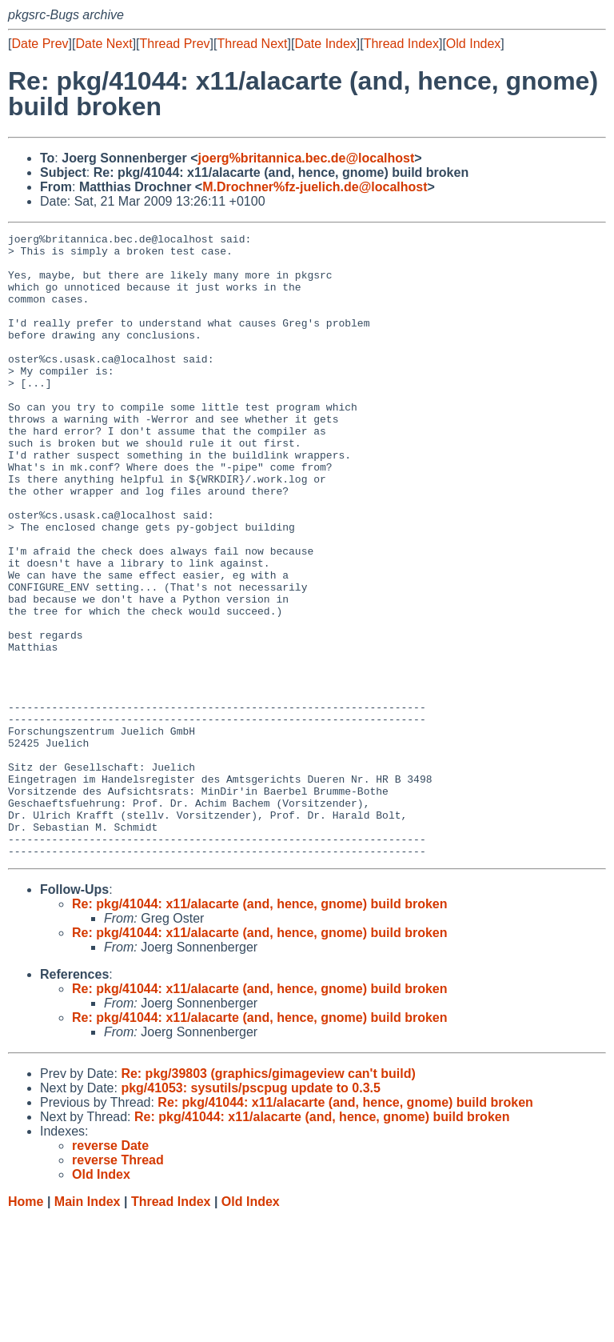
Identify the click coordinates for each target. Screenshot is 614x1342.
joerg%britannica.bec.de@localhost (306, 158)
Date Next (103, 43)
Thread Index (401, 43)
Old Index (473, 43)
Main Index (87, 1326)
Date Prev (39, 43)
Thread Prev (175, 43)
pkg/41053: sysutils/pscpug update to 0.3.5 (251, 1213)
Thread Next (252, 43)
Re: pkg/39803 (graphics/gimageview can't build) (268, 1198)
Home (25, 1326)
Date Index (325, 43)
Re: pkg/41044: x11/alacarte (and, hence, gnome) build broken (259, 1029)
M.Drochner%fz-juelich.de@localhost (314, 187)
